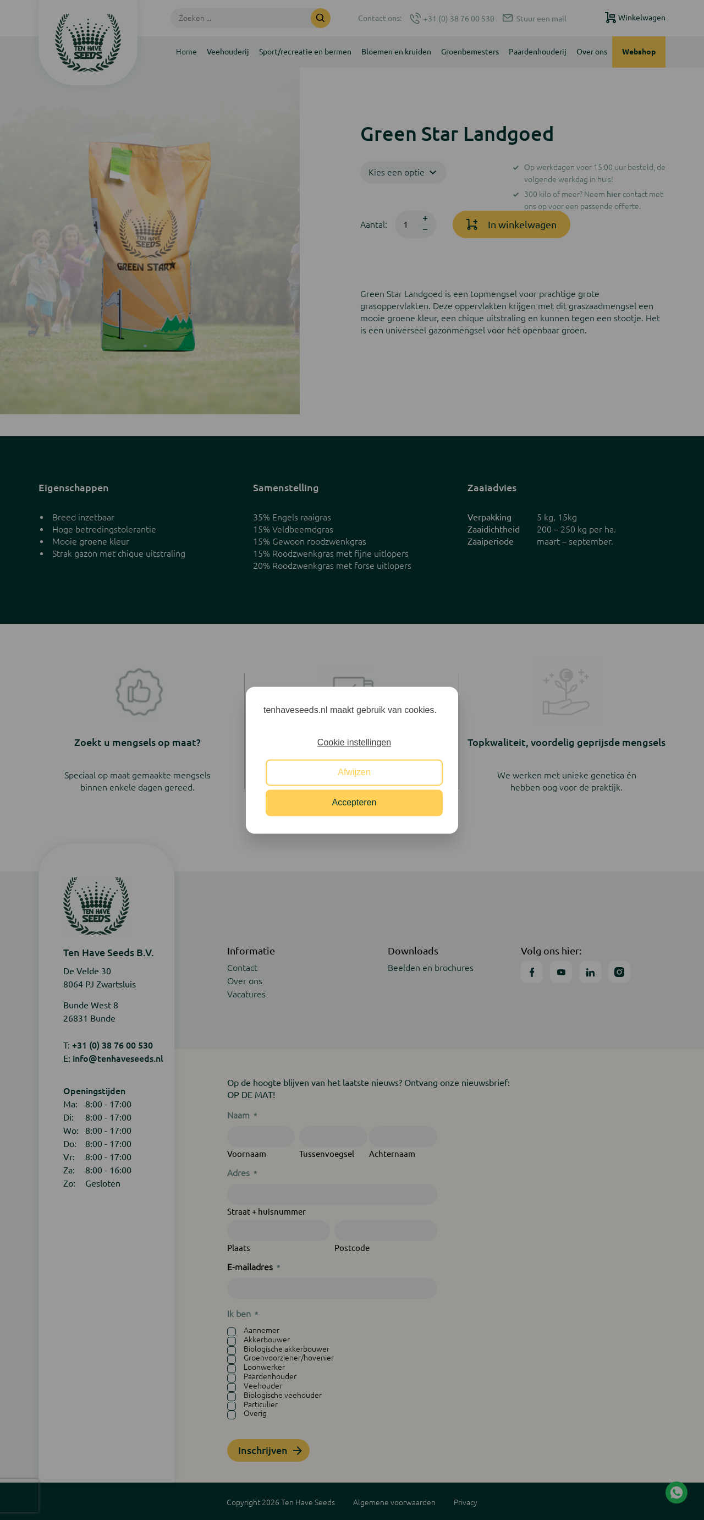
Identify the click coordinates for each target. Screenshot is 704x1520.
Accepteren (354, 802)
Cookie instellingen (354, 742)
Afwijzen (354, 772)
